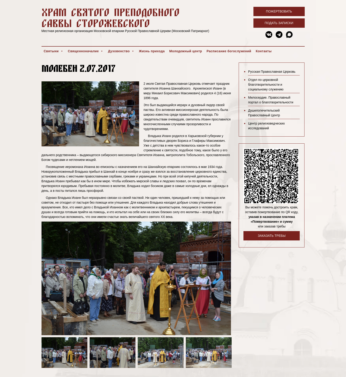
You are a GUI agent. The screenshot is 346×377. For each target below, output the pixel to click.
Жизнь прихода (152, 51)
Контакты (264, 51)
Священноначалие (85, 51)
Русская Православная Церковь (271, 71)
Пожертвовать (279, 11)
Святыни (54, 51)
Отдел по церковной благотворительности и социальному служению (265, 84)
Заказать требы (271, 235)
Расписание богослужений (229, 51)
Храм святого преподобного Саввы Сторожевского (110, 17)
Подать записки (279, 23)
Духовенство (121, 51)
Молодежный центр (185, 51)
